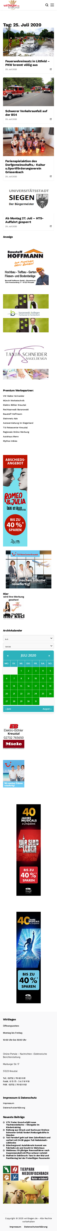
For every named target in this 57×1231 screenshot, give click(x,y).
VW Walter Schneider (13, 396)
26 (50, 693)
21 (14, 693)
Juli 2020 (28, 655)
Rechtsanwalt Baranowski (16, 409)
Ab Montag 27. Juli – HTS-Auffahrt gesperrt (24, 220)
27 (7, 701)
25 (43, 693)
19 (50, 686)
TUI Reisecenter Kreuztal (15, 427)
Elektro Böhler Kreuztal (14, 405)
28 (14, 701)
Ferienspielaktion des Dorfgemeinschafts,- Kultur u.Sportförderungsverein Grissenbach (25, 166)
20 (6, 693)
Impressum (8, 1103)
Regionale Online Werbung (16, 432)
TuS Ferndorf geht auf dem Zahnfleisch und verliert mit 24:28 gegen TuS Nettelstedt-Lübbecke (28, 1140)
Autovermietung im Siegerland (18, 423)
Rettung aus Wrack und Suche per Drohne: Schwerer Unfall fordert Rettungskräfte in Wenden (27, 1132)
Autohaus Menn (11, 436)
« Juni (8, 708)
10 (36, 678)
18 (43, 686)
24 (36, 693)
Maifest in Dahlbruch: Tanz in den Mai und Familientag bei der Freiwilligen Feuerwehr (28, 1156)
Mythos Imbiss (10, 441)
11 (43, 678)
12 (50, 678)
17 (36, 686)
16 (28, 686)
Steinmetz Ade (10, 418)
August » (47, 708)
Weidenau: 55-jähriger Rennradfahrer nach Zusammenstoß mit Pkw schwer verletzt (27, 1151)
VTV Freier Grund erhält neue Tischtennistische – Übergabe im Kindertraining (22, 1125)
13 (7, 686)
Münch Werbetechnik (13, 400)
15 (21, 686)
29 (21, 701)
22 (21, 693)
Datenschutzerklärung (14, 1107)
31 (36, 701)
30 (28, 701)
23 (28, 693)
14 (14, 686)
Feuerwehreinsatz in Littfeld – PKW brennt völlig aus (27, 63)
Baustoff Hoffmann (12, 414)
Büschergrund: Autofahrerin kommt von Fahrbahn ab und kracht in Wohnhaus (26, 1146)
